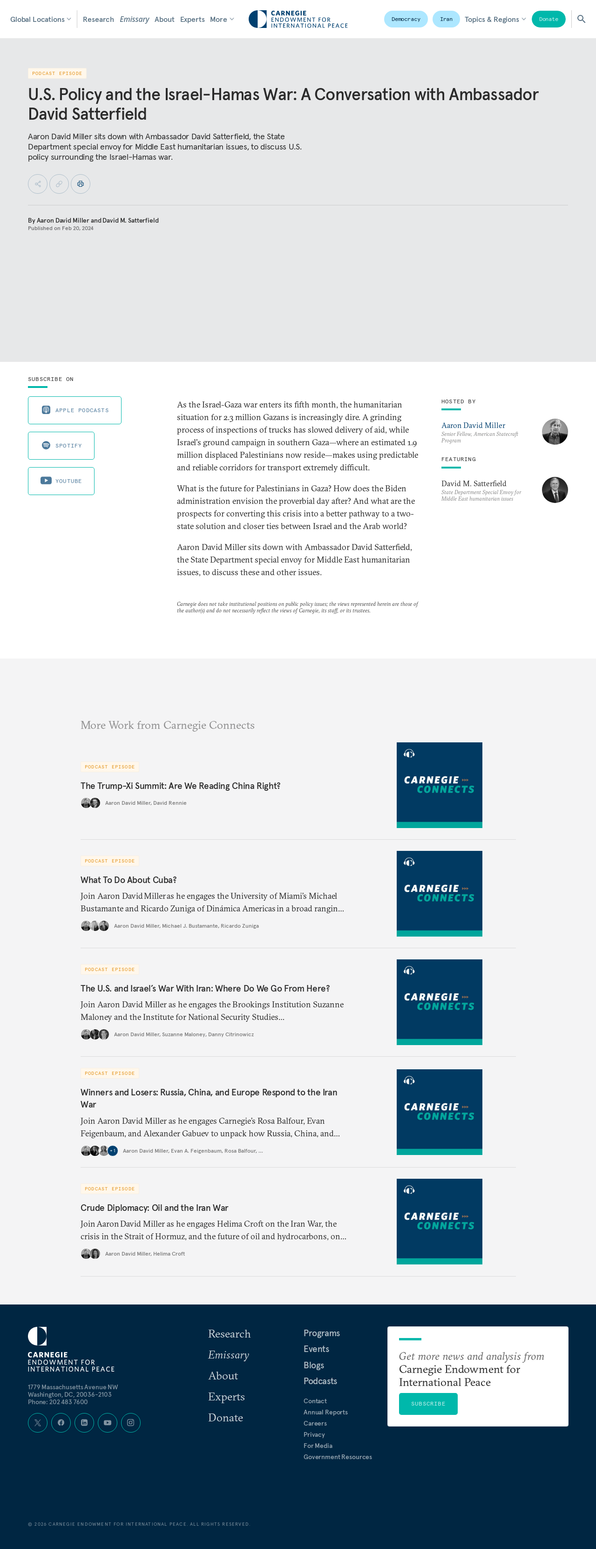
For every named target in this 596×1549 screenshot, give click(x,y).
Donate (548, 18)
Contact (315, 1401)
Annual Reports (326, 1412)
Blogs (314, 1365)
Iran (446, 18)
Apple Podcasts (75, 409)
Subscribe (428, 1403)
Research (98, 19)
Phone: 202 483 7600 (58, 1402)
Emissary (134, 19)
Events (316, 1348)
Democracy (406, 18)
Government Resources (338, 1457)
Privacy (314, 1434)
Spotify (61, 445)
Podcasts (320, 1380)
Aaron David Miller (63, 220)
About (164, 19)
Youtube (61, 480)
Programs (322, 1332)
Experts (192, 19)
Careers (315, 1423)
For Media (318, 1445)
